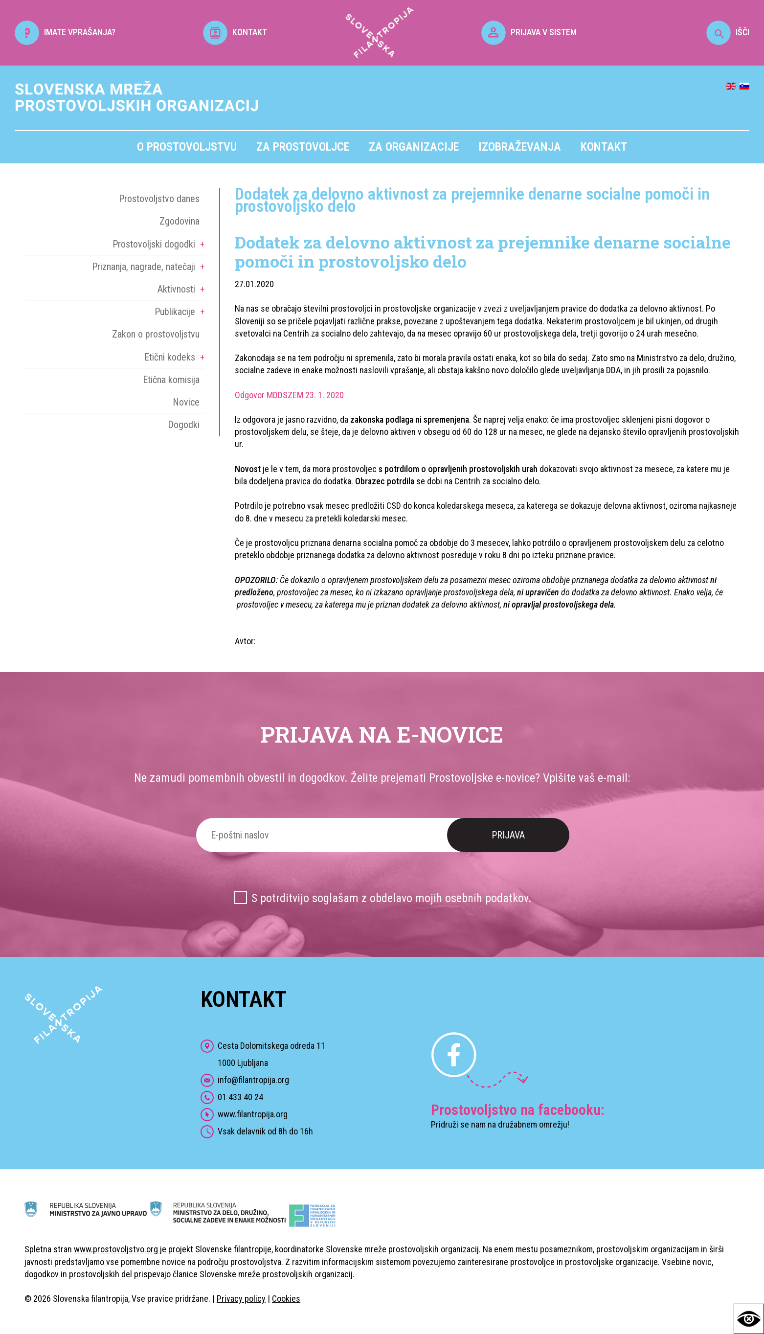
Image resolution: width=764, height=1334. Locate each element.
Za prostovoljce (302, 147)
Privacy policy (241, 1298)
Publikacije (175, 311)
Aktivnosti (176, 289)
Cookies (286, 1298)
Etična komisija (171, 379)
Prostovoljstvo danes (159, 198)
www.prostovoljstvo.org (116, 1249)
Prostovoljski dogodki (153, 244)
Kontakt (604, 147)
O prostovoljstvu (187, 147)
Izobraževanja (519, 147)
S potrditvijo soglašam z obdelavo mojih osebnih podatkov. (391, 898)
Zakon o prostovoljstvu (156, 334)
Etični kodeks (169, 357)
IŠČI (727, 32)
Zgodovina (179, 221)
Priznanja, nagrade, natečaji (143, 266)
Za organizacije (414, 147)
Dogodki (184, 424)
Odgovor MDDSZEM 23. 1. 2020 (289, 395)
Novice (186, 402)
